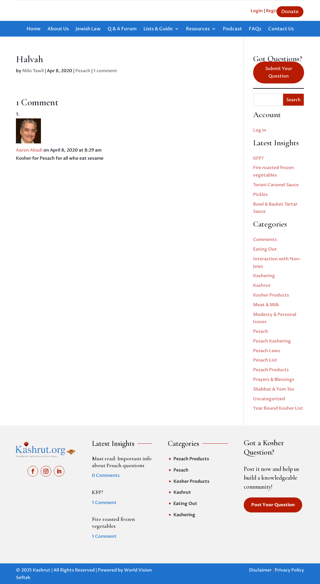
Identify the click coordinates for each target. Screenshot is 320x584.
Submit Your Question (278, 72)
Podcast (232, 29)
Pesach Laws (266, 351)
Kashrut (262, 285)
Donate (290, 11)
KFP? (258, 158)
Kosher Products (271, 295)
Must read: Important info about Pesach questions (122, 462)
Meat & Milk (266, 305)
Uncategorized (269, 399)
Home (34, 29)
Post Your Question (273, 505)
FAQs (255, 29)
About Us (58, 29)
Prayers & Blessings (273, 379)
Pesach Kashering (272, 341)
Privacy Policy (289, 570)
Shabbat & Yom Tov (273, 389)
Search (293, 100)
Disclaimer (260, 570)
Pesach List (265, 360)
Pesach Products (271, 370)
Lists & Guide (158, 29)
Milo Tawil (33, 71)
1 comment (105, 71)
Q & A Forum (122, 29)
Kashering (264, 276)
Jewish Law (88, 29)
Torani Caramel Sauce (276, 185)
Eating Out (265, 249)
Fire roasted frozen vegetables (113, 522)
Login (257, 11)
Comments (265, 239)
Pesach (82, 71)
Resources (198, 29)
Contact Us (281, 29)
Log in (259, 130)
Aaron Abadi (29, 150)
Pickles (260, 194)
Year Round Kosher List (278, 408)
